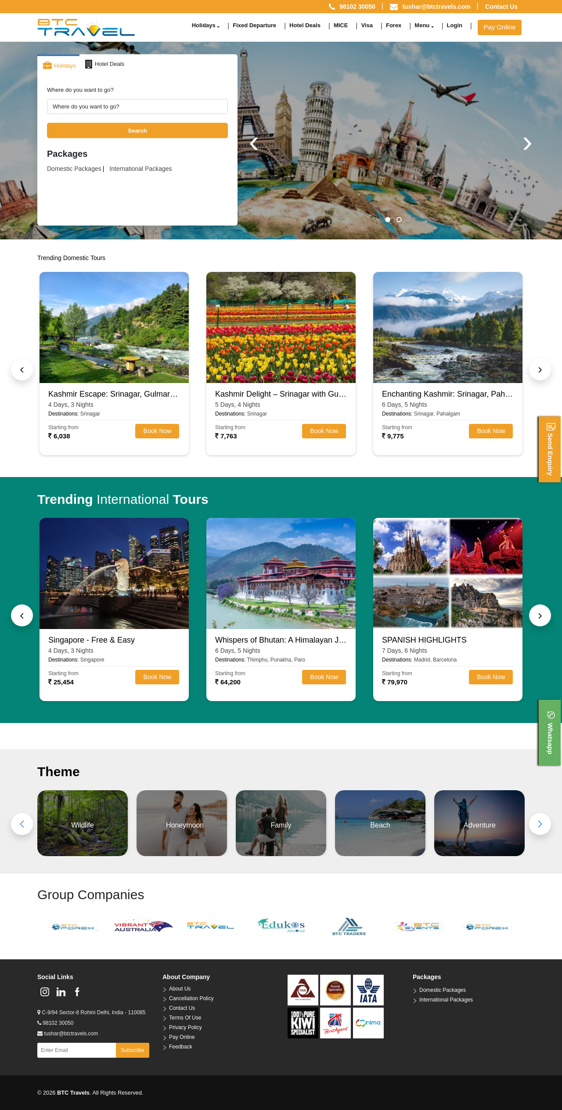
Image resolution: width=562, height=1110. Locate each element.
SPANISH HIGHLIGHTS (424, 640)
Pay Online (499, 27)
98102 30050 (55, 1023)
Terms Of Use (185, 1018)
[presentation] (253, 141)
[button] (387, 219)
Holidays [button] (204, 25)
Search (137, 130)
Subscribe (132, 1050)
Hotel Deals (305, 25)
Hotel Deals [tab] (104, 64)
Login (454, 25)
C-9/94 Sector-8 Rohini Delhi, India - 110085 (91, 1012)
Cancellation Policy (191, 998)
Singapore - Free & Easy (91, 640)
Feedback (180, 1047)
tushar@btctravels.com (436, 6)
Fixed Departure (254, 25)
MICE (341, 25)
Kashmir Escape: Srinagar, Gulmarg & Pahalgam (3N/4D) (114, 394)
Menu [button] (421, 25)
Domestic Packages (74, 168)
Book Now (158, 430)
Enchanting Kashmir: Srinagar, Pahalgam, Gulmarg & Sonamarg (448, 394)
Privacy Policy (185, 1027)
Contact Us (501, 6)
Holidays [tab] (59, 65)
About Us (180, 989)
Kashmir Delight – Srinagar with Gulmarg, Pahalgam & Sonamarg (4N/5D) (281, 394)
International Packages (140, 168)
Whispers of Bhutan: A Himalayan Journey (281, 640)
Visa (367, 25)
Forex (393, 25)
